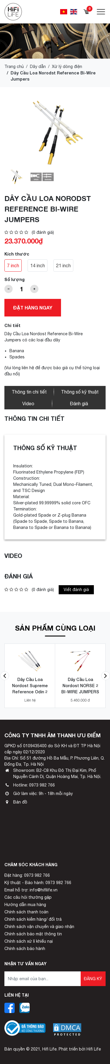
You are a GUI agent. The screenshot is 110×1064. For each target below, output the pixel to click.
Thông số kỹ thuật (80, 391)
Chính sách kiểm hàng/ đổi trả (33, 919)
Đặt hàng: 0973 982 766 (27, 875)
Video (28, 403)
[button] (4, 675)
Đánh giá (79, 403)
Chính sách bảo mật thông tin (33, 934)
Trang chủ (14, 66)
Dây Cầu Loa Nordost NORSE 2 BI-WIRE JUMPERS (80, 685)
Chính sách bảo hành (24, 948)
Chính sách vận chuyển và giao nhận (39, 926)
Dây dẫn (38, 66)
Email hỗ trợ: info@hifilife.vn (30, 890)
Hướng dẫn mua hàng (25, 904)
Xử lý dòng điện (67, 66)
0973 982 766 (42, 785)
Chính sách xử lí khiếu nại (28, 941)
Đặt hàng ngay (32, 307)
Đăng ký (93, 978)
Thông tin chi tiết (29, 391)
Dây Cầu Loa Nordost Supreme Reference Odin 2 (30, 685)
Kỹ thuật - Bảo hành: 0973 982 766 (37, 882)
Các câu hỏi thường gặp (28, 897)
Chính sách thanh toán (26, 912)
